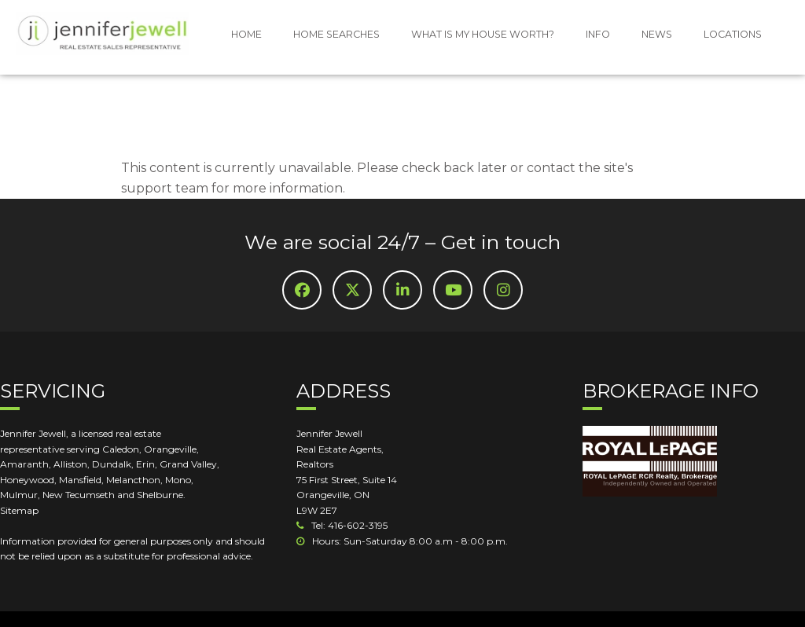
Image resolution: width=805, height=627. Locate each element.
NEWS (656, 34)
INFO (598, 34)
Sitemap (19, 510)
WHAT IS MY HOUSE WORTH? (482, 34)
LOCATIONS (733, 34)
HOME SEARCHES (336, 34)
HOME (246, 34)
